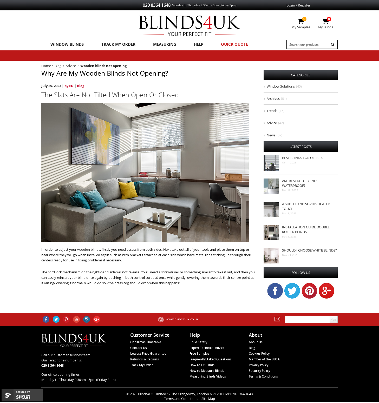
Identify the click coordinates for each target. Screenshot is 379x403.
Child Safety (198, 343)
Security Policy (259, 371)
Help (190, 44)
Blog (58, 66)
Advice (71, 66)
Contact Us (138, 349)
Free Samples (199, 354)
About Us (256, 343)
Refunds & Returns (144, 360)
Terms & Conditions (263, 377)
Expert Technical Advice (207, 349)
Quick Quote (224, 44)
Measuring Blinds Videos (208, 377)
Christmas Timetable (145, 343)
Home (46, 66)
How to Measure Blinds (207, 371)
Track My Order (114, 44)
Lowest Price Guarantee (148, 354)
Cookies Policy (259, 354)
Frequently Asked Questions (211, 360)
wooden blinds (88, 250)
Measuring (158, 44)
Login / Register (298, 5)
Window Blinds (65, 44)
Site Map (208, 399)
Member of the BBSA (264, 360)
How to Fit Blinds (202, 366)
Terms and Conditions (181, 399)
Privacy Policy (258, 366)
